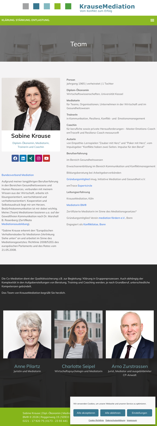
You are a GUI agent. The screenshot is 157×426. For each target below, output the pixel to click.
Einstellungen (139, 412)
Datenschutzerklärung (115, 420)
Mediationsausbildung (15, 224)
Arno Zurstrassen (130, 366)
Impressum (132, 420)
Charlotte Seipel (78, 366)
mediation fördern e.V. (112, 217)
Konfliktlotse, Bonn (94, 224)
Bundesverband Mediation (18, 175)
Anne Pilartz (27, 366)
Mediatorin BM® (77, 205)
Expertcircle (85, 185)
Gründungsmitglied (78, 179)
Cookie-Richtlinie (96, 420)
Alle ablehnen (113, 412)
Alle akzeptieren (86, 412)
